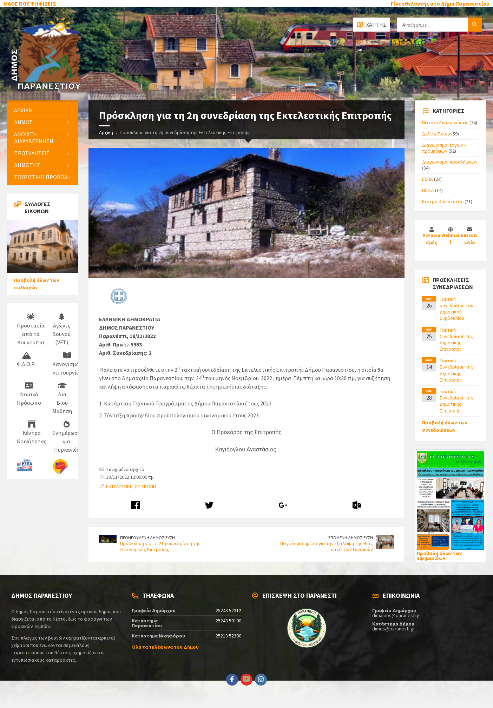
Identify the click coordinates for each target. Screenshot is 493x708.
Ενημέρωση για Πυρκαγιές (66, 437)
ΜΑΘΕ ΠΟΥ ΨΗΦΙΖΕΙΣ (30, 3)
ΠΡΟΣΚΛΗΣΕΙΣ (32, 153)
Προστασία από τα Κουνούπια (31, 329)
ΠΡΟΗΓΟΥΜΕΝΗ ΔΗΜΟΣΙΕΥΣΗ (147, 537)
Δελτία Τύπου (436, 134)
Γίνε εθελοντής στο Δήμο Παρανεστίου (440, 3)
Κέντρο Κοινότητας (31, 433)
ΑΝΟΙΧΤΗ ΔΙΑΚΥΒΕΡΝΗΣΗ (33, 137)
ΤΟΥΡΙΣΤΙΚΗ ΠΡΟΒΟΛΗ (42, 176)
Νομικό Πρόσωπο (29, 394)
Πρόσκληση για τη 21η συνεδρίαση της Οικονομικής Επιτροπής (160, 546)
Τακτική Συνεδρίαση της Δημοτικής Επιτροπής (456, 339)
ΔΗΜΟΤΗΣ (27, 164)
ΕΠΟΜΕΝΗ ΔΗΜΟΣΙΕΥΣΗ (350, 537)
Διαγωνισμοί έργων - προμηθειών (444, 148)
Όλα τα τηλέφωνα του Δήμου (165, 647)
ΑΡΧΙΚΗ (23, 110)
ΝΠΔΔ (428, 190)
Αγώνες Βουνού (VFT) (61, 329)
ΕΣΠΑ (427, 179)
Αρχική (106, 132)
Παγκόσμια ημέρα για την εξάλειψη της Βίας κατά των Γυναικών (326, 546)
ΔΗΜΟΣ (23, 122)
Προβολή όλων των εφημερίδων (439, 556)
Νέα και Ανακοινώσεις (445, 122)
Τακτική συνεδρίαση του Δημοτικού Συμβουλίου (456, 309)
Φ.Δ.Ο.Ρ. (26, 360)
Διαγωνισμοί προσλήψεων (450, 162)
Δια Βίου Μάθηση (62, 398)
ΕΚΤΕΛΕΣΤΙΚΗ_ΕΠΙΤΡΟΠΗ (131, 486)
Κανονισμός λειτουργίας (67, 364)
